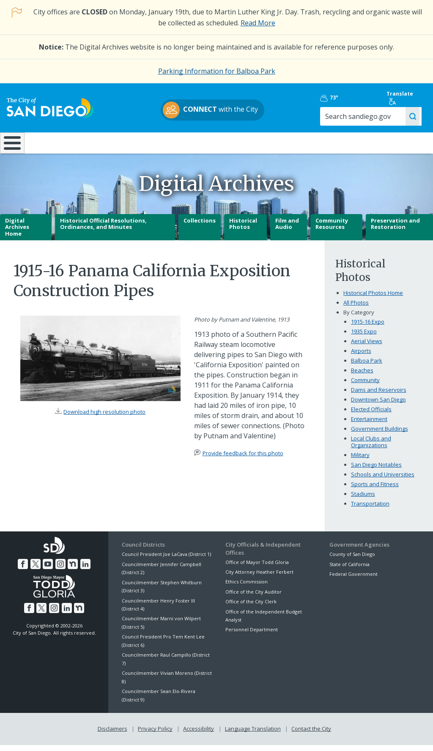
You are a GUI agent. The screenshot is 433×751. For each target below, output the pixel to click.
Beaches (362, 376)
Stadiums (363, 499)
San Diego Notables (376, 470)
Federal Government (353, 580)
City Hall (396, 142)
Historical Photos (243, 230)
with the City (214, 110)
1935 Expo (364, 337)
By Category (358, 318)
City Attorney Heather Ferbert (259, 578)
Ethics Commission (246, 588)
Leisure (55, 142)
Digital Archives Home (17, 233)
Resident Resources (121, 142)
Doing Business (187, 142)
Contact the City (311, 735)
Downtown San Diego (378, 406)
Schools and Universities (382, 480)
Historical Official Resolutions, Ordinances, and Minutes (103, 230)
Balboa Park (366, 367)
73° (337, 98)
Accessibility (198, 735)
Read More (258, 23)
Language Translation (253, 735)
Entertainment (369, 425)
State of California (349, 570)
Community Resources (331, 230)
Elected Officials (371, 415)
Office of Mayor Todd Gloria (257, 568)
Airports (361, 357)
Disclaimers (112, 735)
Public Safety (324, 142)
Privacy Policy (155, 735)
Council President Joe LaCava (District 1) (166, 560)
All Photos (356, 309)
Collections (200, 226)
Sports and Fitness (375, 490)
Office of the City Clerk (251, 608)
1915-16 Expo (367, 328)
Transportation (370, 509)
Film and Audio (287, 230)
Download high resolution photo (104, 418)
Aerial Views (366, 347)
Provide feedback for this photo (243, 459)
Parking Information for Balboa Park (216, 71)
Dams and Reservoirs (378, 396)
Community (365, 386)
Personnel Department (251, 636)
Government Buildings (379, 435)
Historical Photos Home (373, 299)
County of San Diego (352, 560)
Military (360, 461)
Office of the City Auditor (253, 597)
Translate (402, 97)
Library (253, 142)
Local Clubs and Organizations (371, 448)
